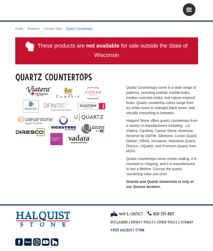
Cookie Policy (166, 222)
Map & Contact (126, 213)
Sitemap (187, 222)
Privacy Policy (142, 222)
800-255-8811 (163, 213)
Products (33, 29)
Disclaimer (119, 222)
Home (19, 29)
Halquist (46, 11)
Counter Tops (53, 29)
